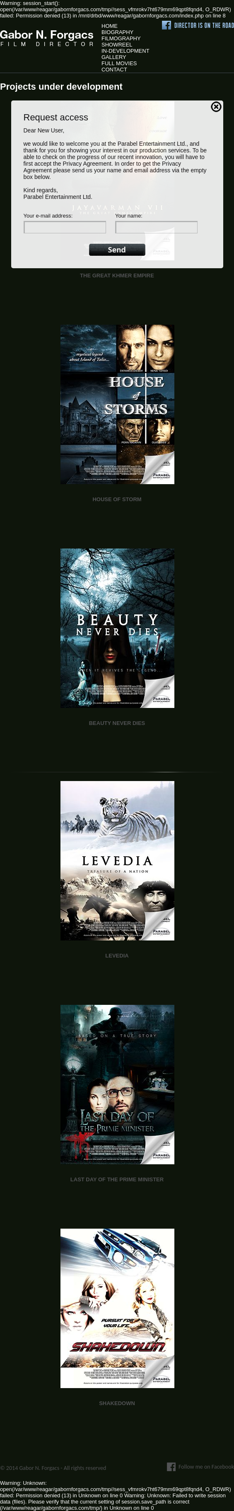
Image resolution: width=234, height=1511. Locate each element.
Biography (117, 32)
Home (109, 26)
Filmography (121, 38)
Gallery (113, 57)
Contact (114, 69)
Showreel (116, 45)
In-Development (125, 51)
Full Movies (119, 63)
